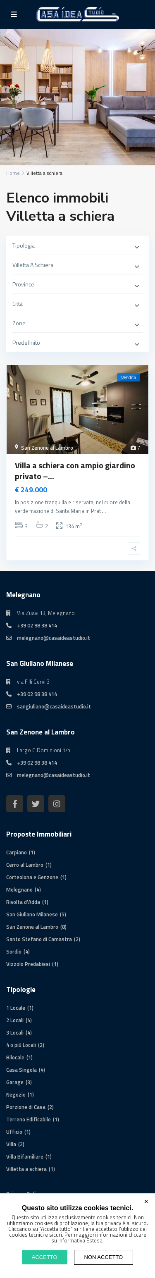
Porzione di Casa (25, 1107)
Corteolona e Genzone (32, 877)
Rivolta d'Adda (23, 902)
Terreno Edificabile (28, 1119)
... (104, 511)
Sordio (13, 951)
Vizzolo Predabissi (28, 964)
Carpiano (16, 852)
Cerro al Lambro (24, 865)
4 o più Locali (21, 1045)
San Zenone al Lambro (47, 447)
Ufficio (14, 1132)
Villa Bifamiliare (24, 1156)
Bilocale (15, 1057)
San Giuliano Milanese (32, 914)
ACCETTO (44, 1257)
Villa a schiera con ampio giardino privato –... (75, 470)
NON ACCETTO (103, 1257)
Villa (11, 1144)
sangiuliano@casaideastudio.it (54, 706)
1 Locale (15, 1008)
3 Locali (15, 1032)
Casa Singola (21, 1070)
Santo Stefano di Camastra (39, 939)
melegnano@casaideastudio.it (53, 638)
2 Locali (15, 1020)
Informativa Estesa (80, 1240)
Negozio (16, 1094)
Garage (15, 1082)
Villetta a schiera (26, 1169)
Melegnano (19, 889)
